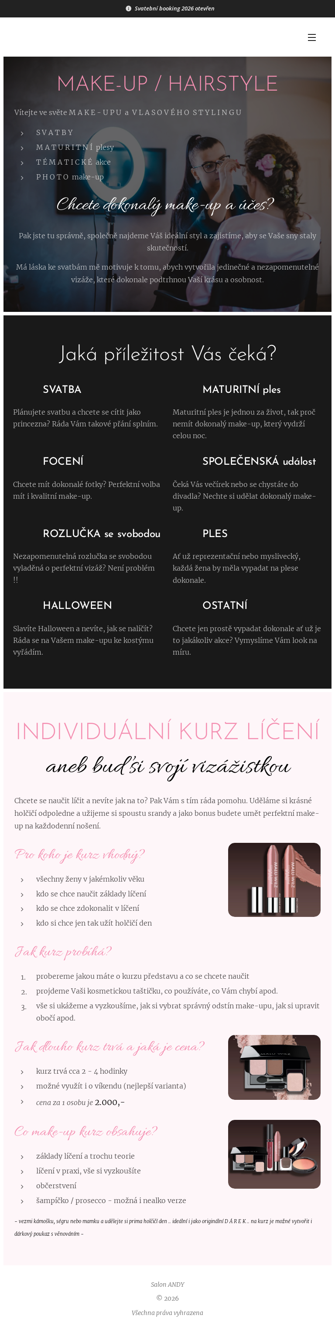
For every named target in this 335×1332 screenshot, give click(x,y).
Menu (312, 37)
